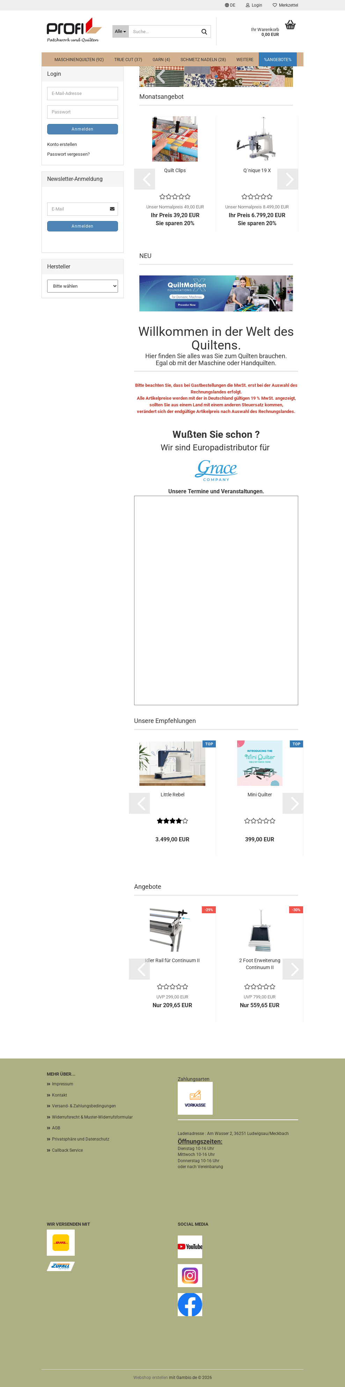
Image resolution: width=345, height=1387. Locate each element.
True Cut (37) (128, 59)
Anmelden (83, 129)
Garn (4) (161, 59)
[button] (230, 5)
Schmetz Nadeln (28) (203, 59)
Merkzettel (285, 5)
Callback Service (67, 1150)
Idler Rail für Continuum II (172, 960)
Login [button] (254, 5)
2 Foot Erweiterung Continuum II (259, 964)
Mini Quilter (260, 794)
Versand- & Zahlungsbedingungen (84, 1106)
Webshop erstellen (150, 1377)
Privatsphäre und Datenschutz (80, 1139)
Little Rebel (172, 794)
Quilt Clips (175, 170)
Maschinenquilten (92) (79, 59)
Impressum (62, 1084)
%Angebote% (278, 59)
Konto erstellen (62, 144)
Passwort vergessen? (68, 154)
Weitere (245, 59)
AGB (56, 1128)
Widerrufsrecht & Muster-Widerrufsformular (92, 1117)
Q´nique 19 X (257, 170)
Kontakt (59, 1095)
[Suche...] (120, 31)
